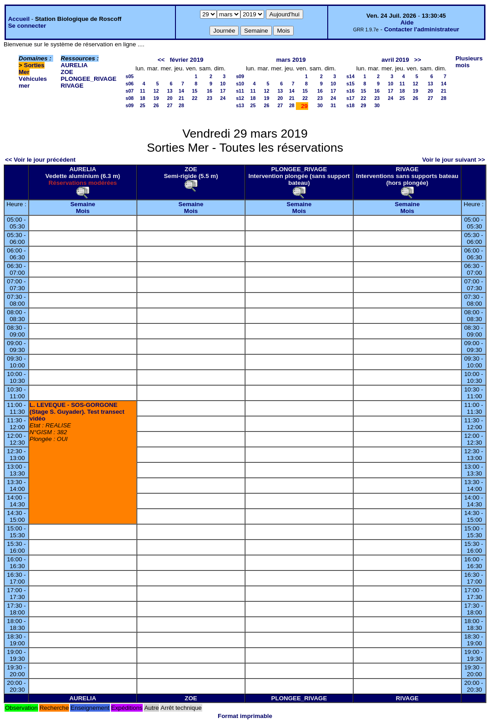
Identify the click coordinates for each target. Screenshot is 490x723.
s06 (129, 83)
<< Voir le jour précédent (40, 159)
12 (156, 91)
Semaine (82, 204)
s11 (240, 91)
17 (222, 91)
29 (363, 105)
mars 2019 (290, 59)
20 (170, 98)
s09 (129, 105)
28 (181, 105)
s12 (240, 98)
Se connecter (27, 25)
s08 (129, 98)
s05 (129, 76)
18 (142, 98)
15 (194, 91)
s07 (129, 91)
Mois (83, 211)
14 (181, 91)
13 (170, 91)
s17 (350, 98)
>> (417, 59)
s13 (240, 105)
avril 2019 (395, 59)
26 (156, 105)
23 (209, 98)
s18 (350, 105)
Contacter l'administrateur (421, 29)
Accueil (19, 18)
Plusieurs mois (469, 62)
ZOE (67, 72)
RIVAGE (72, 85)
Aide (407, 22)
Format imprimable (245, 716)
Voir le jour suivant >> (453, 159)
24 (222, 98)
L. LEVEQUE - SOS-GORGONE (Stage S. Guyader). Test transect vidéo (77, 411)
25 (142, 105)
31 (333, 105)
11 (142, 91)
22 (194, 98)
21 (181, 98)
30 (320, 105)
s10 (240, 83)
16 (209, 91)
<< (161, 59)
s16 (350, 91)
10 (222, 83)
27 (170, 105)
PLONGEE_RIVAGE (89, 78)
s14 (350, 76)
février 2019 (186, 59)
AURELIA (74, 65)
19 (156, 98)
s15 (350, 83)
